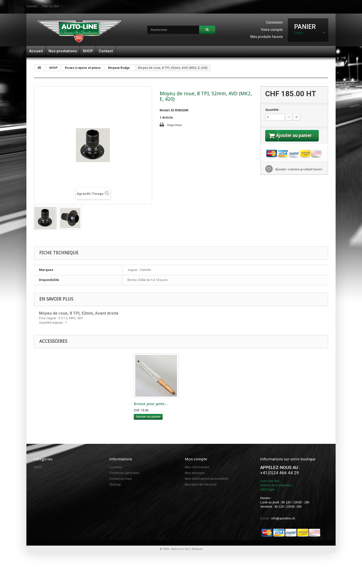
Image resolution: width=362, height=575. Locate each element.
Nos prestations (63, 51)
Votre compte (272, 30)
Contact (106, 51)
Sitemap (115, 484)
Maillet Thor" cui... (150, 404)
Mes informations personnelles (206, 479)
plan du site (50, 6)
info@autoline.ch (283, 518)
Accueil (36, 51)
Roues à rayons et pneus (83, 68)
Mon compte (196, 459)
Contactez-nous (120, 479)
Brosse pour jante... (200, 404)
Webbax (197, 549)
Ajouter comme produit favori (298, 175)
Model (165, 110)
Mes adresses (195, 473)
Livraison (115, 467)
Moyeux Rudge (119, 68)
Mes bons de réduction (201, 484)
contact (31, 6)
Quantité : (272, 110)
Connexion (274, 22)
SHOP (88, 51)
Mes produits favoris (266, 37)
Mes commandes (197, 467)
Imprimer (174, 125)
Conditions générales (124, 473)
